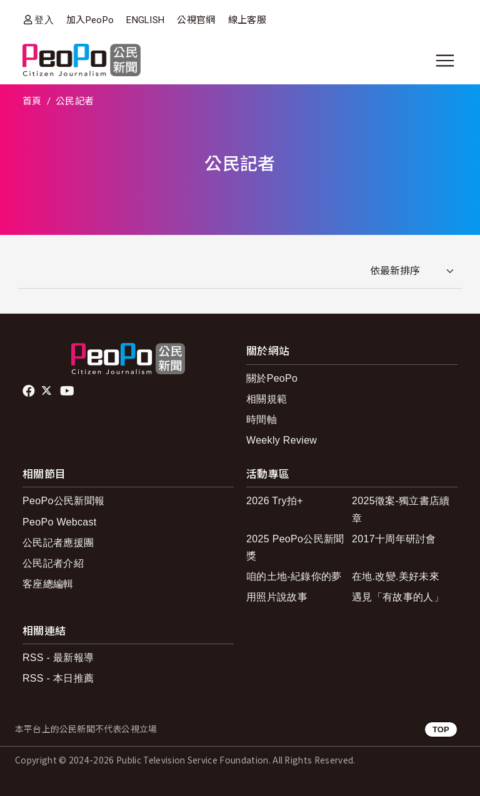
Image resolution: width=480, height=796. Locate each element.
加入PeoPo (90, 20)
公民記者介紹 (53, 563)
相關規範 (266, 399)
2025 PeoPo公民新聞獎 (295, 547)
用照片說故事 (277, 597)
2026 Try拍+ (274, 500)
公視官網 (196, 20)
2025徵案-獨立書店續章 (401, 509)
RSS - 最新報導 (58, 657)
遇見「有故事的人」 (398, 597)
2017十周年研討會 (394, 539)
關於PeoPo (272, 378)
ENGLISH (145, 20)
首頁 (32, 101)
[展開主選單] (445, 60)
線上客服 (247, 20)
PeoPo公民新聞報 (63, 500)
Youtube (68, 391)
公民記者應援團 (58, 542)
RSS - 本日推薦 (58, 678)
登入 (44, 19)
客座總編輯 (48, 584)
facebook (29, 391)
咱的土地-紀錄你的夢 (294, 576)
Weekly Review (281, 440)
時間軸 (261, 419)
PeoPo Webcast (59, 522)
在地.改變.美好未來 (395, 576)
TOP (440, 729)
